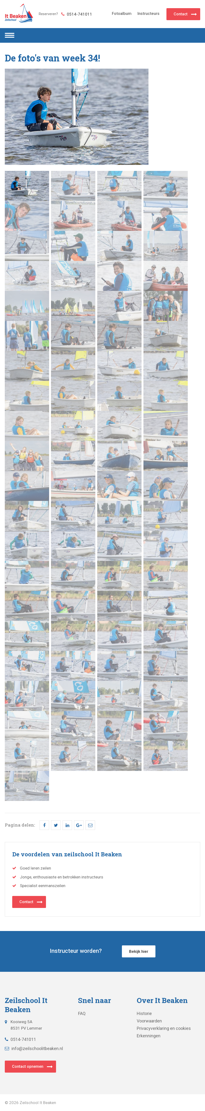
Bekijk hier (138, 951)
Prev (12, 117)
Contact (181, 14)
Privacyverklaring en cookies (164, 1028)
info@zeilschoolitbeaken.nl (34, 1048)
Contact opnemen (27, 1066)
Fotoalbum (121, 13)
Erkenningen (148, 1035)
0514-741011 (76, 14)
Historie (144, 1013)
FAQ (81, 1013)
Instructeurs (148, 13)
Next (192, 117)
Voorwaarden (149, 1020)
